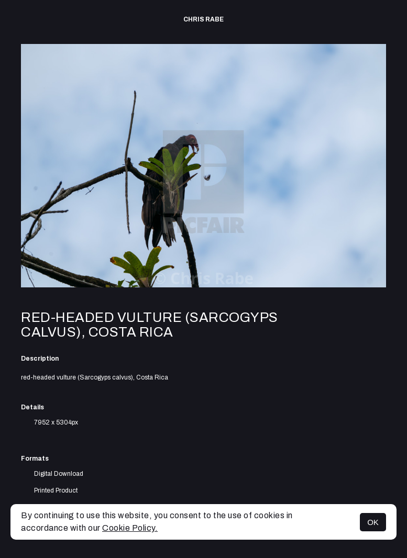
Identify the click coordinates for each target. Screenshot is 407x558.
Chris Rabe (203, 19)
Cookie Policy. (130, 527)
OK (373, 522)
